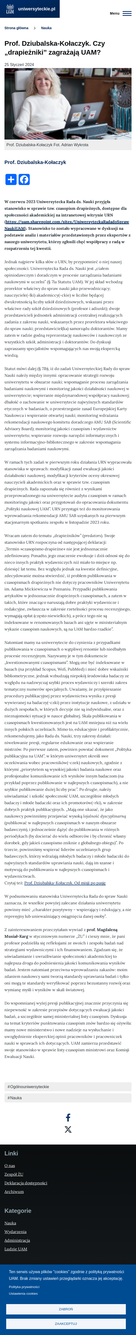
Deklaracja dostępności (25, 1182)
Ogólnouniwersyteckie (29, 1087)
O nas (9, 1165)
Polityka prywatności (24, 1287)
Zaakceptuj (66, 1324)
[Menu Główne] (119, 13)
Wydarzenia (15, 1231)
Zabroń (66, 1309)
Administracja (17, 1240)
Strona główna (16, 28)
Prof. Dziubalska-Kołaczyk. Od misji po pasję (65, 882)
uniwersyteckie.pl (36, 8)
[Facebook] (68, 1118)
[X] (68, 1129)
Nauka (46, 28)
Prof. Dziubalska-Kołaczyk (35, 162)
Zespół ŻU (13, 1174)
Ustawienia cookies (23, 1293)
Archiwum (14, 1191)
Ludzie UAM (15, 1248)
